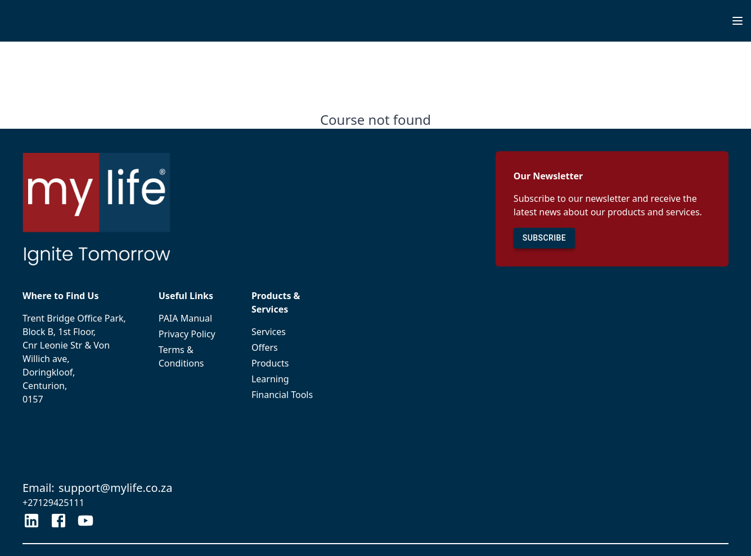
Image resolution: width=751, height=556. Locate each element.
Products (286, 363)
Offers (286, 347)
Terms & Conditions (191, 356)
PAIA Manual (191, 318)
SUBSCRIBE (544, 238)
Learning (286, 379)
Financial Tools (286, 394)
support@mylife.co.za (116, 487)
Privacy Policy (191, 334)
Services (286, 331)
